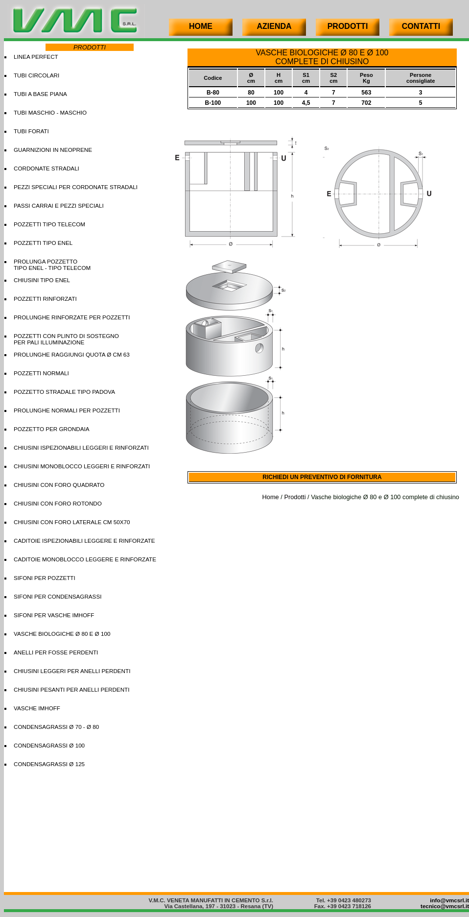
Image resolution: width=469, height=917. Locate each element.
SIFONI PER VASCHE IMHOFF (54, 615)
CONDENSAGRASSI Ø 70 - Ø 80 (56, 727)
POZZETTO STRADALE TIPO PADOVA (64, 391)
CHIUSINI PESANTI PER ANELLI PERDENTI (71, 689)
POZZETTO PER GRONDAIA (52, 429)
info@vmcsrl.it (449, 900)
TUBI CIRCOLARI (36, 75)
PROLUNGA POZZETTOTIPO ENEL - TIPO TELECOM (52, 264)
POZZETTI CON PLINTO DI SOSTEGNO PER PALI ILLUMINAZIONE (66, 339)
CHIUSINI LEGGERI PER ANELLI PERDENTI (72, 671)
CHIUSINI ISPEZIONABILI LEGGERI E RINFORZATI (81, 447)
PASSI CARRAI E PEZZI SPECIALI (59, 205)
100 (278, 92)
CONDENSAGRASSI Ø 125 (49, 764)
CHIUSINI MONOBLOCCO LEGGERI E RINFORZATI (82, 466)
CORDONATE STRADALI (46, 168)
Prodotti (294, 497)
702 (366, 102)
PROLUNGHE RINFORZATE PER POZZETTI (72, 317)
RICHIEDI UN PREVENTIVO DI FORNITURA (321, 477)
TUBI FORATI (31, 131)
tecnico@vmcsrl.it (445, 906)
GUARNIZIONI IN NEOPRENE (53, 149)
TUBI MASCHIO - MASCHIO (50, 112)
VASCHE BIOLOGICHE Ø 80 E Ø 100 (62, 633)
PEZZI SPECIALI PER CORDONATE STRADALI (76, 187)
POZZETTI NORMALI (41, 373)
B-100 (213, 102)
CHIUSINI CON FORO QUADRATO (59, 485)
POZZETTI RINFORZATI (45, 298)
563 (366, 92)
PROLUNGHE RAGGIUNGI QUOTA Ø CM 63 (72, 354)
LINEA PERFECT (36, 56)
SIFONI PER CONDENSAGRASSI (57, 596)
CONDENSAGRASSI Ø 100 (49, 745)
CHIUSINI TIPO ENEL (42, 280)
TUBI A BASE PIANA (40, 94)
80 (251, 92)
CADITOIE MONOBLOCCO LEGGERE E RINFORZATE (85, 559)
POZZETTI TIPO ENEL (43, 243)
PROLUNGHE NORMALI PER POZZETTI (67, 410)
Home (270, 497)
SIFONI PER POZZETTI (44, 578)
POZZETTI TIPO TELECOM (49, 224)
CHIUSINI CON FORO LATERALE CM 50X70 (72, 522)
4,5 (306, 102)
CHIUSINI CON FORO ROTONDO (58, 503)
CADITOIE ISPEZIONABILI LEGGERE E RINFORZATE (84, 540)
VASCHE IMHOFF (37, 708)
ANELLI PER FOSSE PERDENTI (56, 652)
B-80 (213, 92)
